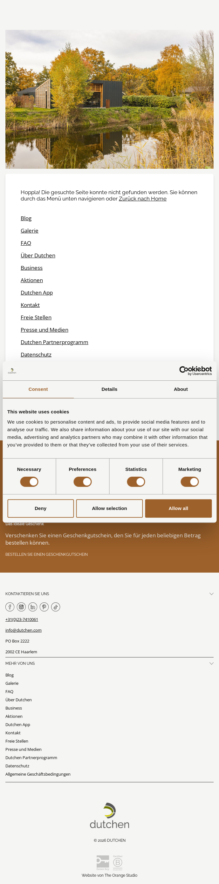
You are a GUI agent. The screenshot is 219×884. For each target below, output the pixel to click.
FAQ (26, 243)
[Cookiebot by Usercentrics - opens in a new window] (184, 371)
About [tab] (181, 389)
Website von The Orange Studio (109, 875)
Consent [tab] (38, 389)
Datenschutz (36, 354)
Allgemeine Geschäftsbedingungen (38, 774)
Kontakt (30, 305)
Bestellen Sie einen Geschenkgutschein (46, 554)
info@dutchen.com (23, 630)
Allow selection (109, 508)
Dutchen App (37, 292)
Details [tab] (110, 389)
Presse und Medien (44, 329)
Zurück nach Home (143, 198)
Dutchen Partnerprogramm (54, 342)
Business (32, 267)
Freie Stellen (36, 317)
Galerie (29, 230)
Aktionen (32, 280)
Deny (40, 508)
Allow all (178, 508)
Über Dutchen (38, 255)
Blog (26, 218)
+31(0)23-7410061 (21, 619)
